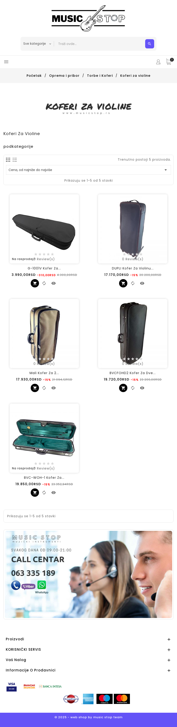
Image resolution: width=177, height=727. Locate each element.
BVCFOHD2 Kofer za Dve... (133, 373)
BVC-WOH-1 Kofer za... (44, 477)
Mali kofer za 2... (44, 373)
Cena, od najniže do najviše (88, 170)
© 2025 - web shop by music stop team (88, 717)
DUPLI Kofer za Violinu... (133, 268)
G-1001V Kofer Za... (44, 268)
